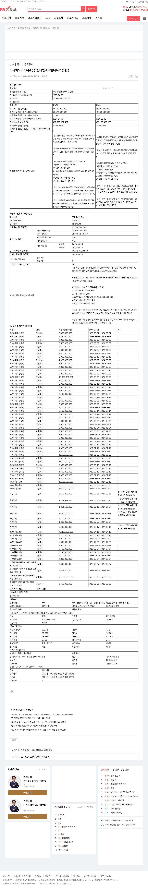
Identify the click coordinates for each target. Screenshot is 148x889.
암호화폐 (42, 1)
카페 (12, 1)
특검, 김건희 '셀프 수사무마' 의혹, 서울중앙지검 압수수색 (34, 726)
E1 (59, 830)
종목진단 (86, 18)
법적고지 (76, 876)
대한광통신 (63, 846)
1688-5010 (14, 883)
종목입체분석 (34, 18)
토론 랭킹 (115, 769)
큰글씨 (132, 76)
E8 (59, 819)
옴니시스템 (63, 850)
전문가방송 (72, 18)
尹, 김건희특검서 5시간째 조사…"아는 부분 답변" (31, 718)
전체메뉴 (144, 18)
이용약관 (48, 876)
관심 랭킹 (125, 769)
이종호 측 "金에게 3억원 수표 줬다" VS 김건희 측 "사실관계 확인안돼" (39, 730)
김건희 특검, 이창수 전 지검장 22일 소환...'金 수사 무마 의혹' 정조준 (38, 722)
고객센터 (27, 876)
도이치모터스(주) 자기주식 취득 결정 (36, 750)
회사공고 (16, 876)
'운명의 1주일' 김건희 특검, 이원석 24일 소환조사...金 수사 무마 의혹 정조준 (42, 714)
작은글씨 (129, 76)
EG (59, 823)
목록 (14, 740)
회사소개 (6, 876)
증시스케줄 (19, 1)
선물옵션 (58, 18)
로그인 (131, 2)
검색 (83, 9)
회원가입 (144, 2)
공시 (19, 64)
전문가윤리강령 (105, 876)
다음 (46, 769)
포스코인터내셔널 (65, 842)
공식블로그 (4, 1)
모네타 (27, 1)
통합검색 (91, 9)
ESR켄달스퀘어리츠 (66, 827)
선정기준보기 (69, 807)
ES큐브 (61, 834)
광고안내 (38, 876)
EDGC (61, 815)
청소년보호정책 (90, 876)
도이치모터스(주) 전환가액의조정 (35, 757)
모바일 (34, 1)
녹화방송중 (28, 793)
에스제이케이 (64, 838)
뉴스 (48, 18)
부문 (9, 28)
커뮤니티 (6, 18)
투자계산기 (133, 18)
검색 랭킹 (105, 769)
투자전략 (19, 18)
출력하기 (136, 76)
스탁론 (98, 18)
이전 (39, 769)
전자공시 (28, 64)
